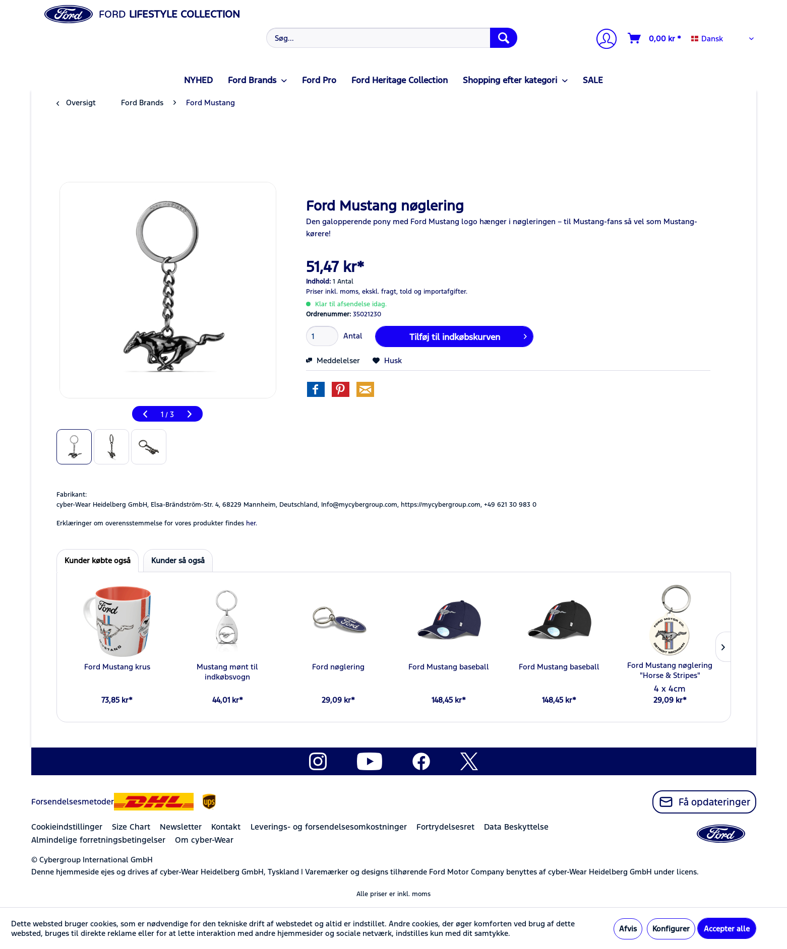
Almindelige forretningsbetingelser (98, 840)
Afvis (628, 928)
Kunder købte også (98, 560)
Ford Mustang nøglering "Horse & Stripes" (669, 670)
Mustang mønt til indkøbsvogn (227, 672)
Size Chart (131, 827)
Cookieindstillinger (66, 827)
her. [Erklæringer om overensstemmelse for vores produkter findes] (251, 523)
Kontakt (225, 827)
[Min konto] (602, 40)
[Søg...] (392, 38)
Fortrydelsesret (445, 827)
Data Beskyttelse (516, 827)
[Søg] (503, 38)
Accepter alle (727, 928)
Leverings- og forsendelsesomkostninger (329, 827)
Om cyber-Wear (204, 840)
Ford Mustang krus (117, 666)
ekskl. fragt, (380, 292)
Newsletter (181, 827)
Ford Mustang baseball (448, 666)
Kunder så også (178, 560)
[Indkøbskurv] (655, 38)
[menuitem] (390, 38)
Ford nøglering (338, 666)
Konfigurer (671, 928)
